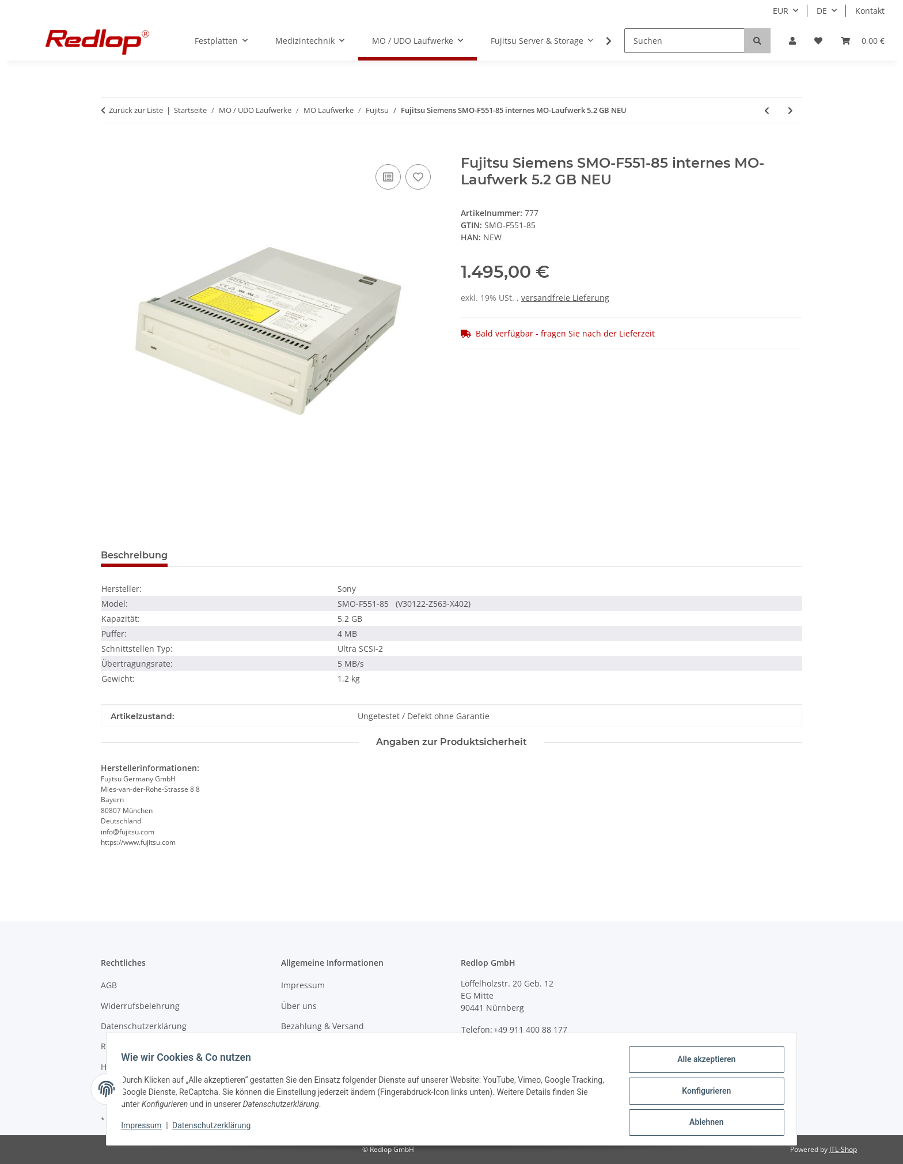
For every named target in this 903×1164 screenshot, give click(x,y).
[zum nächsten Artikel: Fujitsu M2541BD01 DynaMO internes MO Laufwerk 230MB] (790, 110)
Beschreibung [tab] (134, 555)
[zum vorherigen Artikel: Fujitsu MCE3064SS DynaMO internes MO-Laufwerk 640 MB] (767, 110)
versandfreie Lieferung (565, 297)
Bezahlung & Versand (322, 1026)
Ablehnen (702, 1123)
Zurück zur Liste (136, 110)
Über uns (299, 1005)
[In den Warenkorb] (110, 148)
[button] (792, 41)
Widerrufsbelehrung (140, 1005)
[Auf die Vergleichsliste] (388, 177)
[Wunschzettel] (818, 41)
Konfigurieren (702, 1093)
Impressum (145, 1128)
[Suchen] (684, 40)
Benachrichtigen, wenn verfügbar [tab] (377, 555)
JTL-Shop (843, 1149)
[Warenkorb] (863, 41)
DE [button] (822, 10)
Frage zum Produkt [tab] (232, 555)
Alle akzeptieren (702, 1063)
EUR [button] (780, 10)
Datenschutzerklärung (215, 1128)
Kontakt (870, 10)
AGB (109, 985)
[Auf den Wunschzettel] (418, 177)
